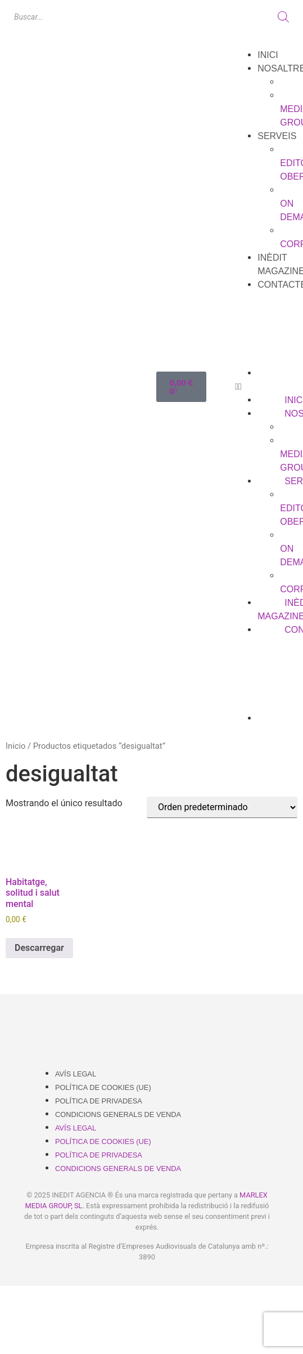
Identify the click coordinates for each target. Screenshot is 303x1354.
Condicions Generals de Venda (118, 1114)
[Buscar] (283, 17)
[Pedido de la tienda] (222, 807)
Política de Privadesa (98, 1101)
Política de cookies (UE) (103, 1087)
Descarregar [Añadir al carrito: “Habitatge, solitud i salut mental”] (39, 947)
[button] (266, 387)
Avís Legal (75, 1074)
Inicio (15, 746)
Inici (267, 55)
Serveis (276, 136)
